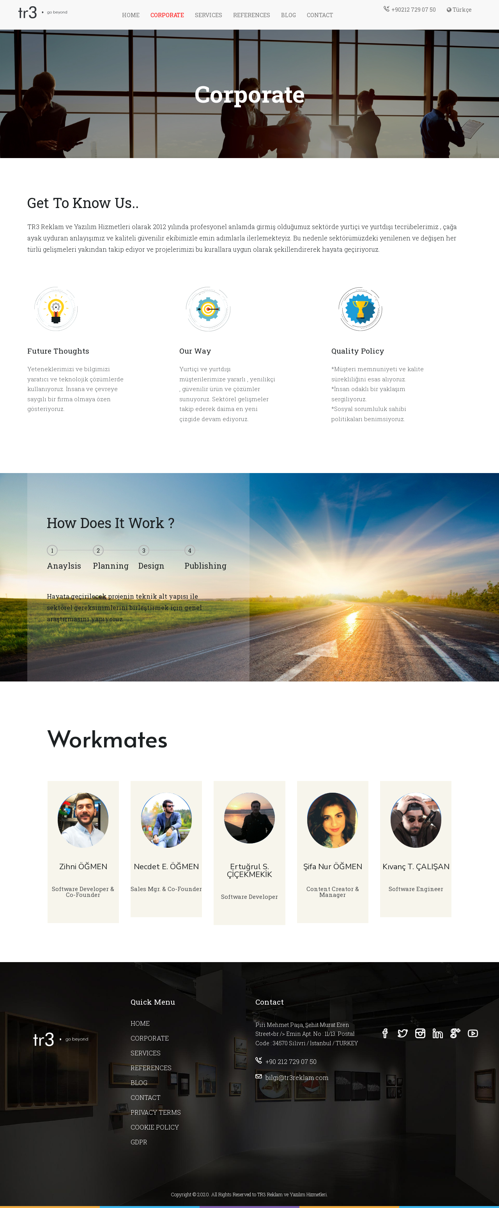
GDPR (139, 1142)
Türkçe (459, 9)
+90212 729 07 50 (410, 9)
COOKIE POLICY (155, 1127)
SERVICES (208, 15)
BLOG (288, 15)
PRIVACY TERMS (156, 1112)
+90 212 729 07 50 (286, 1061)
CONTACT (320, 15)
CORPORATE (167, 15)
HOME (131, 15)
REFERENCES (251, 15)
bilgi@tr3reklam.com (292, 1077)
